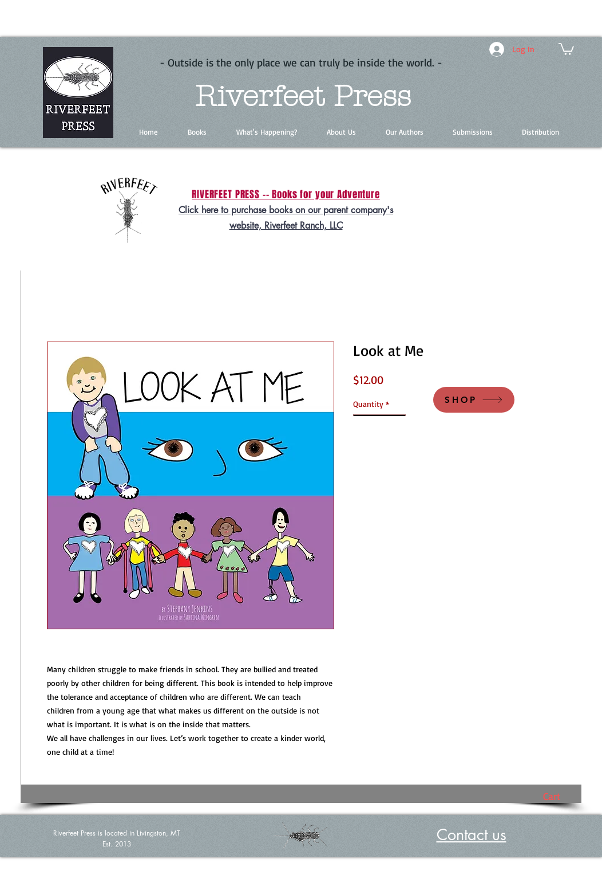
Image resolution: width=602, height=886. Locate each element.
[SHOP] (473, 400)
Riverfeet (259, 96)
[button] (566, 48)
